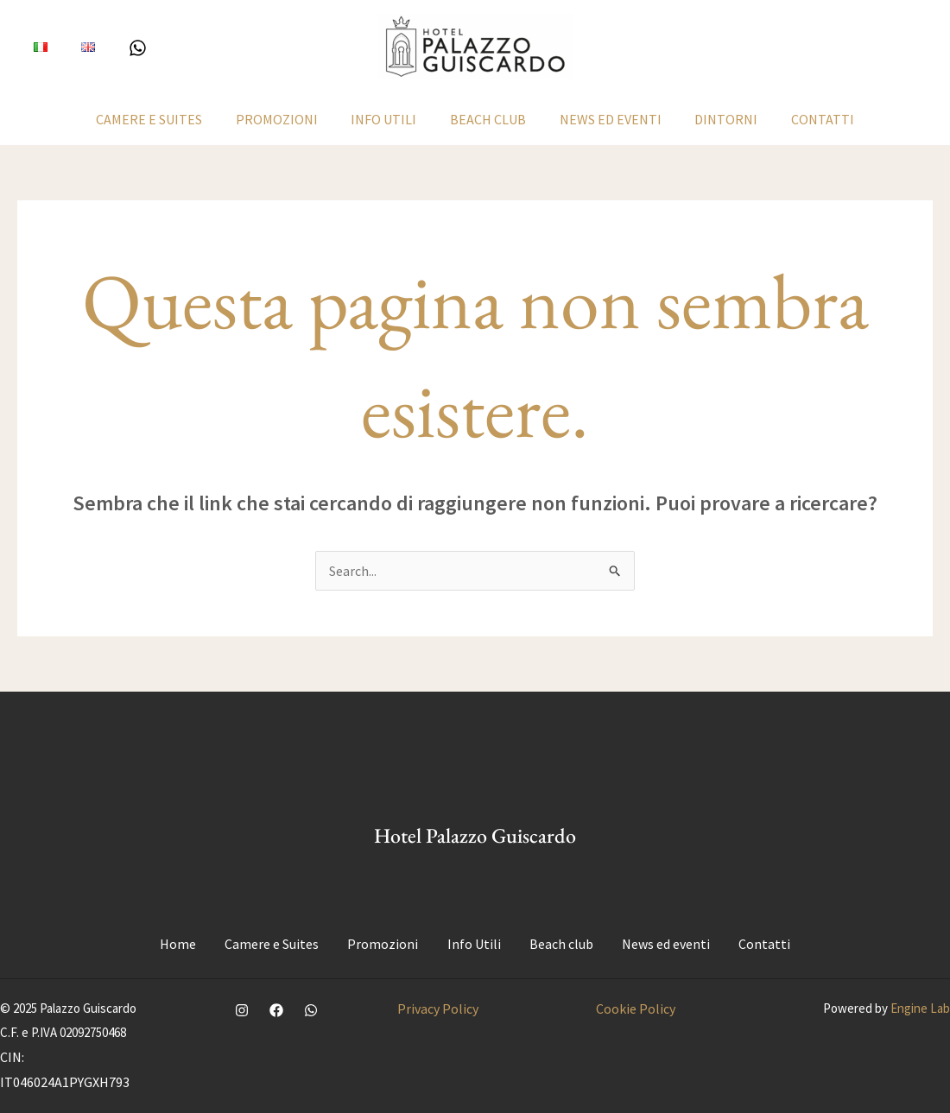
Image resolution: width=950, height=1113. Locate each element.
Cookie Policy (635, 1008)
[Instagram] (242, 1010)
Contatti (805, 119)
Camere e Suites (166, 119)
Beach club (488, 119)
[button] (858, 47)
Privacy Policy (437, 1008)
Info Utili (389, 119)
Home (181, 943)
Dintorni (714, 119)
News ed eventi (605, 119)
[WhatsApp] (126, 48)
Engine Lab (920, 1008)
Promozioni (288, 119)
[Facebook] (276, 1010)
